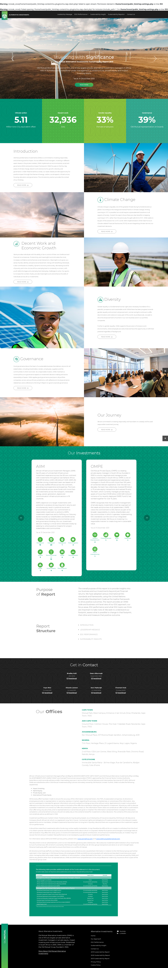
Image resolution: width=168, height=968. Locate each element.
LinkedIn (121, 933)
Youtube (121, 931)
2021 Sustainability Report (100, 958)
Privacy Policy (96, 962)
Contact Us (131, 14)
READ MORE (23, 185)
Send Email (73, 678)
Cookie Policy (95, 965)
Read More (84, 85)
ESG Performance (80, 14)
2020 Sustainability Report (100, 955)
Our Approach (96, 939)
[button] (147, 518)
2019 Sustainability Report (100, 952)
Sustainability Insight (98, 14)
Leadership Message (64, 14)
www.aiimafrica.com (85, 839)
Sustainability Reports (116, 14)
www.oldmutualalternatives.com (108, 839)
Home (93, 936)
